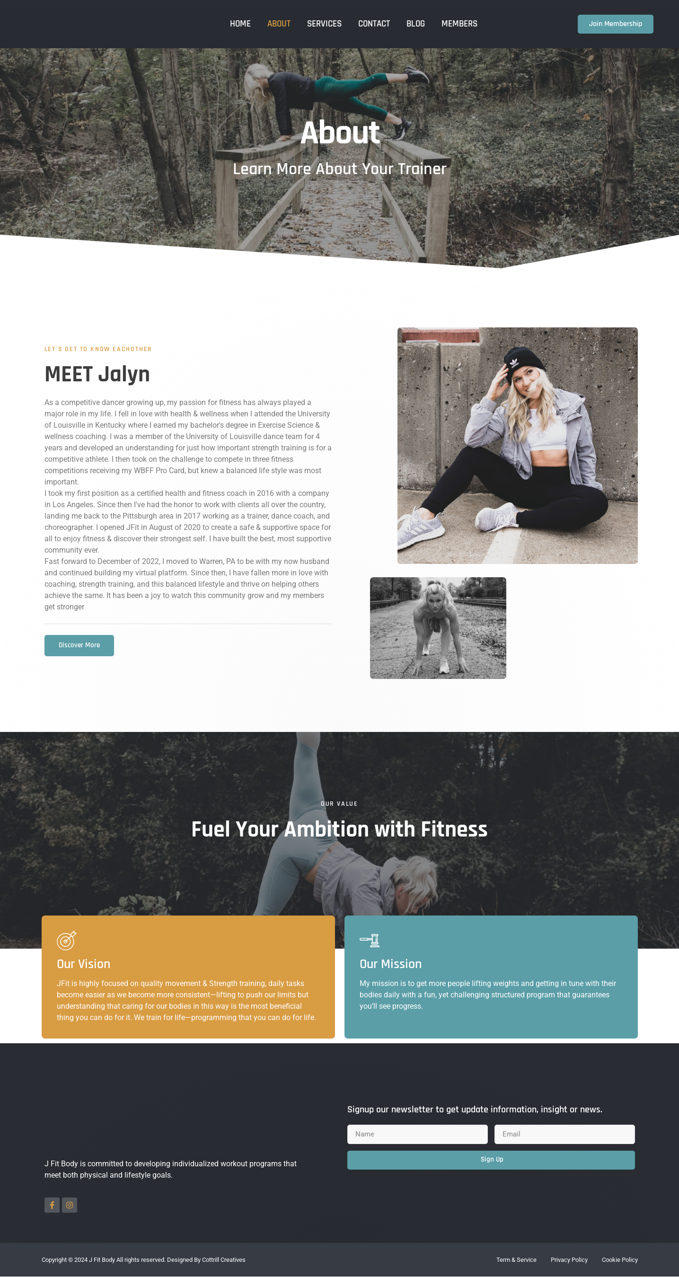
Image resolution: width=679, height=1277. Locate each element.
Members (459, 24)
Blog (415, 24)
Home (240, 24)
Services (324, 24)
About (279, 24)
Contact (374, 24)
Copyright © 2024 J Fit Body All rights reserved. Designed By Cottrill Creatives (144, 1260)
